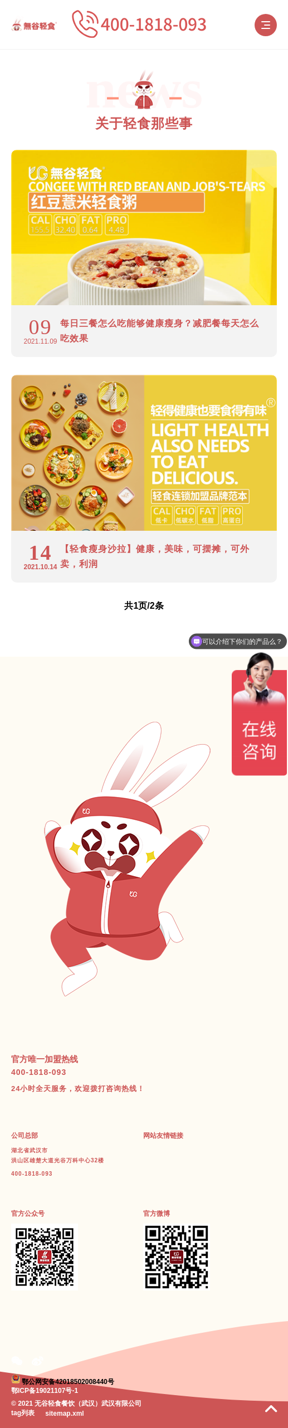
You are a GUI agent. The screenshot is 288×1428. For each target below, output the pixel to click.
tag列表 (23, 1413)
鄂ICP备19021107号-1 (44, 1391)
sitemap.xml (64, 1413)
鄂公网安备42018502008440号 (68, 1381)
